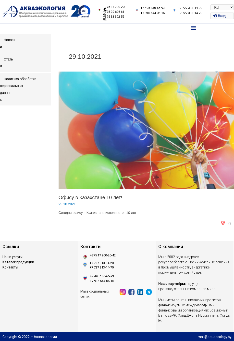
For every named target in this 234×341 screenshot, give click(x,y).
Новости (7, 43)
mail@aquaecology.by (215, 337)
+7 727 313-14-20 (190, 8)
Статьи (6, 62)
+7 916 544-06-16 (153, 13)
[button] (193, 28)
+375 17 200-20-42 (114, 8)
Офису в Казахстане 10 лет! (90, 197)
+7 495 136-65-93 (153, 8)
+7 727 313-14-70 (190, 13)
